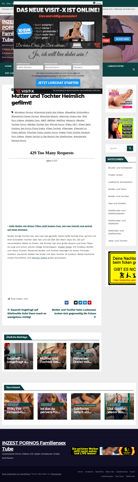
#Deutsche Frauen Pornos (25, 116)
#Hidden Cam (32, 120)
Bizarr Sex (110, 472)
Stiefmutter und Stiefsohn (85, 405)
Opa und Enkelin (117, 203)
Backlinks (99, 472)
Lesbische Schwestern (120, 182)
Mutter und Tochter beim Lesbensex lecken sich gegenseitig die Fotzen (74, 313)
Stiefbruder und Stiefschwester (114, 404)
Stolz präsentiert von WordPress (16, 474)
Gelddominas (122, 472)
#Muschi (70, 120)
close (98, 3)
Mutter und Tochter (15, 355)
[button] (134, 69)
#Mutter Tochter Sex (38, 124)
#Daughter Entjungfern (77, 112)
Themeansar (56, 474)
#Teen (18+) (71, 124)
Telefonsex (130, 476)
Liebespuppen (116, 66)
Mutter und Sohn (117, 189)
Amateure (89, 472)
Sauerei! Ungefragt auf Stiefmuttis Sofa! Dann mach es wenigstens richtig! (26, 313)
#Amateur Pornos (24, 112)
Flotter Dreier (65, 247)
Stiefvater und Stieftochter (13, 404)
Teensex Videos (39, 258)
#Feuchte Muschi (49, 116)
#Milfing (60, 120)
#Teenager (67, 128)
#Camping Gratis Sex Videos (49, 112)
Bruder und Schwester (120, 167)
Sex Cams (10, 73)
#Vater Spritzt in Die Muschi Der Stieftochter (48, 136)
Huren (132, 472)
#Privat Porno (57, 124)
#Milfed (51, 120)
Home (8, 66)
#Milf (43, 120)
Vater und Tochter (118, 240)
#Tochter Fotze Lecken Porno (42, 132)
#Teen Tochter (53, 128)
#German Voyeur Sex (70, 116)
